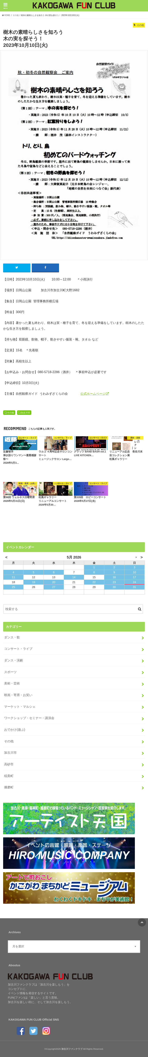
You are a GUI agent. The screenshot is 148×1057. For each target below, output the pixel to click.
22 (94, 582)
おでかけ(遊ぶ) (14, 729)
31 (134, 587)
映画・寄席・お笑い (18, 695)
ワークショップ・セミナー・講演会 (29, 718)
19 (33, 582)
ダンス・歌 (12, 637)
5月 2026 (74, 557)
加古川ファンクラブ (72, 1049)
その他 (10, 412)
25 (13, 587)
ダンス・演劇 (13, 660)
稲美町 (9, 776)
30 (114, 587)
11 (13, 577)
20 (53, 582)
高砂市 (9, 764)
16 (114, 577)
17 (134, 577)
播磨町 (9, 787)
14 (73, 577)
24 (134, 582)
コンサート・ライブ (18, 649)
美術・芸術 (12, 683)
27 (53, 587)
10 (134, 572)
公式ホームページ (92, 393)
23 (114, 582)
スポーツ (10, 672)
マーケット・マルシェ (19, 706)
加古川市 (25, 412)
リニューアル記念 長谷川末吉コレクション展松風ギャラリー (126, 455)
